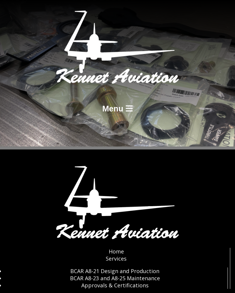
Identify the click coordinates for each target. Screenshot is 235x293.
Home (116, 251)
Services (116, 258)
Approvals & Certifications (115, 285)
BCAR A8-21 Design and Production (114, 271)
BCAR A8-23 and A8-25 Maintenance (115, 278)
